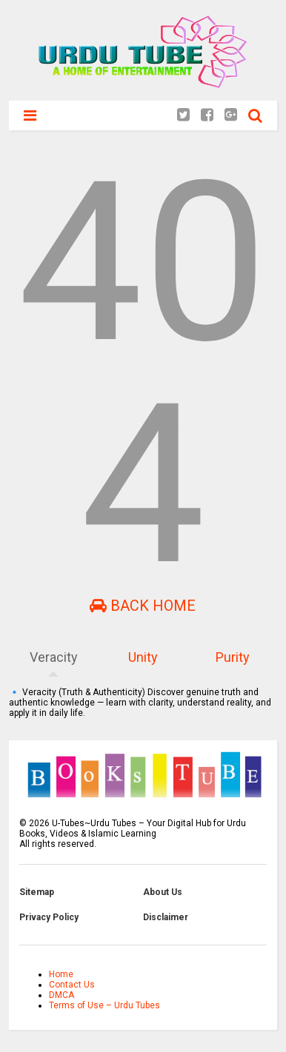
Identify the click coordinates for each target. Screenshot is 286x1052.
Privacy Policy (49, 917)
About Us (162, 892)
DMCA (61, 995)
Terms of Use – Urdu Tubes (104, 1005)
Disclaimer (165, 917)
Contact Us (72, 984)
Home (61, 974)
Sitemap (36, 892)
